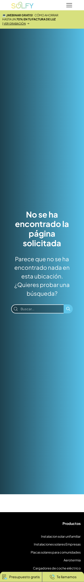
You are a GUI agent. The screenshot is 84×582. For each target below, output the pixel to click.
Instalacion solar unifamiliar (61, 536)
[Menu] (69, 5)
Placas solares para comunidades (56, 552)
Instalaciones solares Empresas (57, 544)
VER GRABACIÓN (15, 23)
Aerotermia (72, 560)
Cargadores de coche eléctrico (57, 568)
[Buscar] (68, 308)
